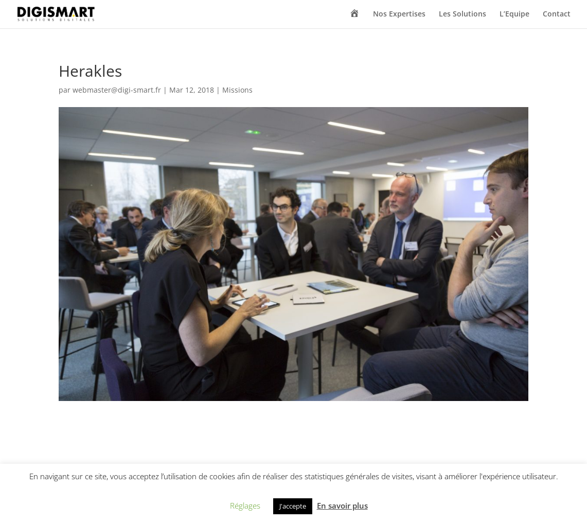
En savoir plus (342, 505)
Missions (237, 90)
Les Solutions (462, 14)
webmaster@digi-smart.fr (117, 90)
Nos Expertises (399, 14)
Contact (557, 14)
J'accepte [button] (292, 506)
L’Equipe (514, 14)
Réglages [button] (245, 505)
